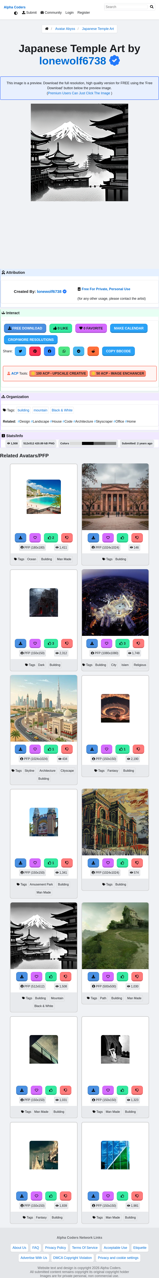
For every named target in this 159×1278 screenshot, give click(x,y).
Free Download (25, 328)
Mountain (57, 998)
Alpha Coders (14, 7)
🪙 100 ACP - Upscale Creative (58, 373)
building (23, 410)
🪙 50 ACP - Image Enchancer (117, 373)
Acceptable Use (115, 1248)
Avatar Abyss (65, 29)
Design (24, 421)
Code (68, 421)
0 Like (60, 328)
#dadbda (76, 443)
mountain (40, 410)
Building (46, 559)
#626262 (99, 443)
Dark (41, 665)
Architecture (83, 421)
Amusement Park (41, 884)
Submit (29, 12)
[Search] (152, 6)
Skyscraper (104, 421)
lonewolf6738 (72, 61)
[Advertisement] (79, 234)
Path (103, 998)
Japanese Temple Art (98, 29)
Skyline (29, 770)
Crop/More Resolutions (31, 340)
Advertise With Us (34, 1258)
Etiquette (139, 1248)
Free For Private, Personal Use (106, 289)
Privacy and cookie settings (118, 1258)
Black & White (62, 410)
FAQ (35, 1248)
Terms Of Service (85, 1248)
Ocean (31, 559)
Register (83, 12)
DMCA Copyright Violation (72, 1258)
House (56, 421)
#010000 (88, 443)
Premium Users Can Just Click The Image (79, 93)
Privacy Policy (55, 1248)
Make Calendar (129, 328)
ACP (14, 373)
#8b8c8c (110, 443)
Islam (125, 665)
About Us (19, 1248)
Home (130, 421)
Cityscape (67, 770)
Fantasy (112, 770)
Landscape (40, 421)
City (113, 665)
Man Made (64, 559)
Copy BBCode (118, 351)
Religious (140, 665)
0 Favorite (91, 328)
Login (69, 12)
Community (51, 12)
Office (119, 421)
